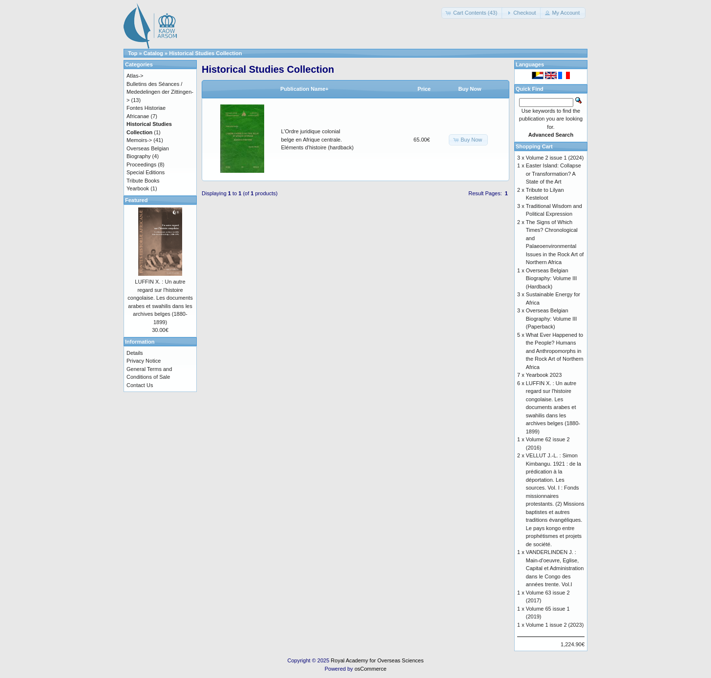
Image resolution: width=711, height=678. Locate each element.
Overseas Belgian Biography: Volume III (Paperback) (551, 318)
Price (424, 89)
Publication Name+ (304, 89)
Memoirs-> (139, 140)
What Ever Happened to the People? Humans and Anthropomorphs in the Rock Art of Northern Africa (555, 351)
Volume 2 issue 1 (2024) (555, 158)
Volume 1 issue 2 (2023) (555, 625)
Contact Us (139, 385)
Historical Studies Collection (205, 53)
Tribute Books (142, 181)
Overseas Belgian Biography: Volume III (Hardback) (551, 278)
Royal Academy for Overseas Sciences (377, 660)
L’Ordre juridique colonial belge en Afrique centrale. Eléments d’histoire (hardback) (317, 139)
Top (132, 53)
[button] (472, 13)
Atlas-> (135, 76)
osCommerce (370, 669)
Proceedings (141, 164)
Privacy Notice (143, 361)
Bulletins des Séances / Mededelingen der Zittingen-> (159, 92)
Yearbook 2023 (544, 375)
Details (134, 353)
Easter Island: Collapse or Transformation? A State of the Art (553, 174)
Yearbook (137, 188)
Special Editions (145, 172)
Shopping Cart (534, 146)
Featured (136, 200)
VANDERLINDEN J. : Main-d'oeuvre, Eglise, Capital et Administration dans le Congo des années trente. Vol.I (555, 568)
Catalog (153, 53)
